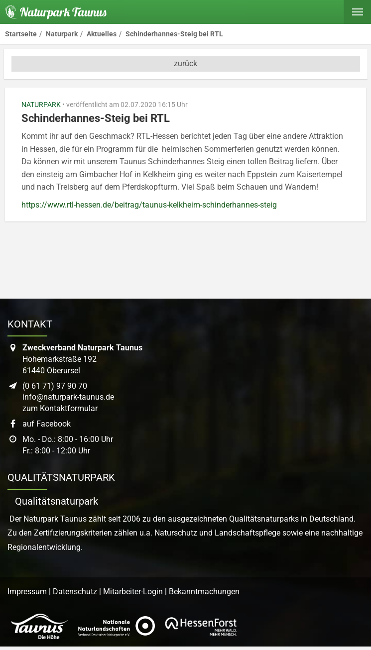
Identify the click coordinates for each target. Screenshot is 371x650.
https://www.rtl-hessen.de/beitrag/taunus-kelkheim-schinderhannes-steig (149, 205)
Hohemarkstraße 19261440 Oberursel (82, 359)
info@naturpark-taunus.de (68, 397)
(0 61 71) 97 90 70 (54, 386)
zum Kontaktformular (60, 408)
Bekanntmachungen (204, 591)
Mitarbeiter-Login (133, 591)
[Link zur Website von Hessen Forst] (201, 627)
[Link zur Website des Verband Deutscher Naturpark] (116, 627)
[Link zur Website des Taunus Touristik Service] (39, 627)
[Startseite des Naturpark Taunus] (53, 12)
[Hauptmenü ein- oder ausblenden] (357, 12)
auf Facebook (46, 424)
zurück (185, 63)
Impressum (27, 591)
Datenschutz (75, 591)
